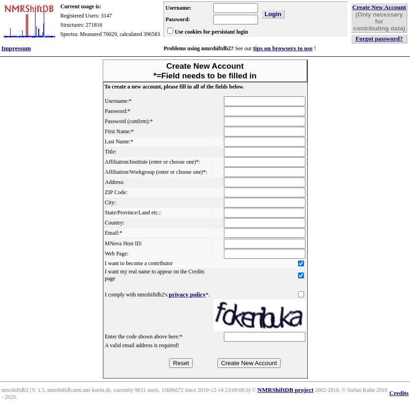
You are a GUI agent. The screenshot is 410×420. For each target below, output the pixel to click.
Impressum (16, 48)
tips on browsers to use (282, 48)
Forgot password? (379, 38)
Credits (399, 393)
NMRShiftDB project (286, 389)
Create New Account (379, 7)
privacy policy (187, 294)
